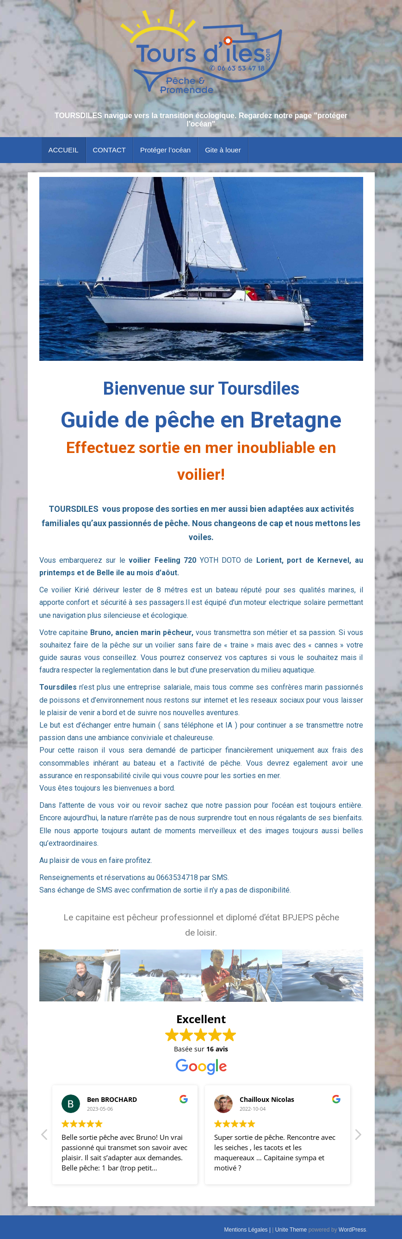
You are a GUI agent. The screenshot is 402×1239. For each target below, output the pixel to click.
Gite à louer (223, 150)
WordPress (352, 1229)
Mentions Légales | (248, 1229)
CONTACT (109, 150)
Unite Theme (291, 1229)
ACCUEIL (64, 150)
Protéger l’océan (165, 150)
